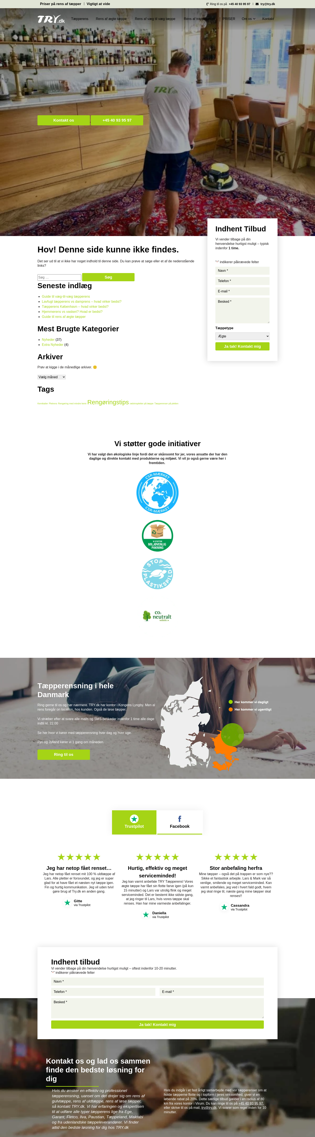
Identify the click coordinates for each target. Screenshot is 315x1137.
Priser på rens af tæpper (60, 4)
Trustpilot (134, 822)
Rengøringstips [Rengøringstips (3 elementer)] (108, 402)
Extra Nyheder (52, 344)
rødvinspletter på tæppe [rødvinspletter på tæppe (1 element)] (141, 403)
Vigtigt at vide (98, 4)
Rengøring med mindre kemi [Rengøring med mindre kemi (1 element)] (72, 403)
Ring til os (63, 754)
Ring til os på (228, 4)
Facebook (180, 822)
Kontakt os (63, 120)
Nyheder (48, 339)
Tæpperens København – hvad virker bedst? (75, 306)
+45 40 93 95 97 (117, 120)
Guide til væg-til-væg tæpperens (66, 296)
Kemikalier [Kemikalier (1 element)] (42, 403)
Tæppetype (224, 328)
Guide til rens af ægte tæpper (64, 316)
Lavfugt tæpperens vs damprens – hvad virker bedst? (81, 301)
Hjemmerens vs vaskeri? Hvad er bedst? (72, 311)
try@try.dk (209, 1107)
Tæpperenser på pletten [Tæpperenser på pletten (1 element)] (166, 403)
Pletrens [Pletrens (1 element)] (53, 403)
